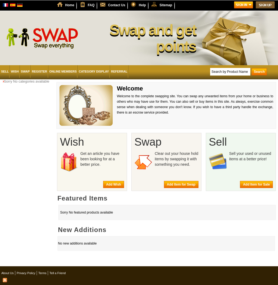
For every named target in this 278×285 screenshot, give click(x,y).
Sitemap (165, 5)
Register (39, 71)
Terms (42, 273)
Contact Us (116, 5)
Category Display (94, 71)
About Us (7, 273)
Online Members (63, 71)
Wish (15, 71)
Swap (25, 71)
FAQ (91, 5)
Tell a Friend (57, 273)
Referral (119, 71)
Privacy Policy (26, 273)
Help (142, 5)
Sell (5, 71)
